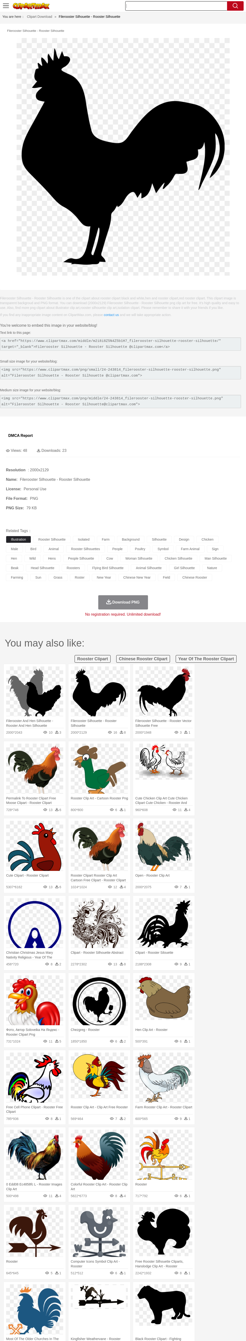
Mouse (205, 1297)
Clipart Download (39, 17)
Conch (72, 1290)
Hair (149, 1304)
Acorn (23, 1290)
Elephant (123, 1297)
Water (190, 1290)
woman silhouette (138, 558)
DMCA (214, 1331)
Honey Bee (157, 1297)
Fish (135, 1297)
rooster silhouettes (85, 549)
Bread (195, 1318)
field (166, 577)
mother (65, 1304)
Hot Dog (221, 1318)
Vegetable (136, 1318)
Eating (184, 1318)
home (140, 1304)
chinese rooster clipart (143, 658)
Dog (91, 1297)
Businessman (82, 1304)
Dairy (35, 1318)
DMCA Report (20, 436)
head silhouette (42, 568)
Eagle (111, 1297)
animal (54, 549)
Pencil (91, 1311)
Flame (102, 1290)
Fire (91, 1290)
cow (109, 558)
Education (104, 1311)
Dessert (47, 1318)
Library (162, 1311)
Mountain (177, 1290)
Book (50, 1311)
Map (134, 1311)
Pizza (173, 1318)
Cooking (207, 1318)
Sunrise (164, 1290)
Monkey (192, 1297)
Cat (61, 1297)
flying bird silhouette (108, 568)
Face (197, 1304)
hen (14, 558)
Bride (43, 1304)
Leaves (48, 1290)
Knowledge (148, 1311)
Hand (218, 1304)
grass (58, 577)
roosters (73, 568)
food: (9, 1318)
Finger (208, 1304)
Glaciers (114, 1290)
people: (11, 1304)
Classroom (63, 1311)
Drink (59, 1318)
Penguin (225, 1297)
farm (106, 539)
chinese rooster (194, 577)
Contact (200, 1331)
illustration (18, 539)
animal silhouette (149, 568)
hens (52, 558)
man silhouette (216, 558)
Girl (158, 1304)
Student (25, 1311)
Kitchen (150, 1318)
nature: (10, 1290)
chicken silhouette (178, 558)
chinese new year (137, 577)
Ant (22, 1297)
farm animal (190, 549)
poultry (140, 549)
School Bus (121, 1311)
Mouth (187, 1304)
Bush (200, 1290)
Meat (93, 1318)
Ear (108, 1304)
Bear (31, 1297)
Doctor (98, 1304)
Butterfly (50, 1297)
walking (128, 1304)
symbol (163, 549)
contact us (111, 315)
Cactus (60, 1290)
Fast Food (71, 1318)
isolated (83, 539)
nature (212, 568)
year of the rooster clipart (206, 658)
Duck (101, 1297)
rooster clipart (92, 658)
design (184, 539)
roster (80, 577)
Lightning (139, 1290)
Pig (214, 1297)
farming (17, 577)
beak (14, 568)
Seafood (121, 1318)
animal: (11, 1297)
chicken (207, 539)
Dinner (162, 1318)
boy (165, 1304)
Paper (187, 1311)
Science (175, 1311)
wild (32, 558)
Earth (83, 1290)
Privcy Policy (182, 1331)
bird (33, 549)
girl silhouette (184, 568)
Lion (181, 1297)
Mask (23, 1304)
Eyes (116, 1304)
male (14, 549)
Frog (144, 1297)
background (131, 539)
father (175, 1304)
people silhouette (81, 558)
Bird (39, 1297)
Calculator (225, 1311)
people (117, 549)
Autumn (35, 1290)
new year (104, 577)
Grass (126, 1290)
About (153, 1331)
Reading (78, 1311)
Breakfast (23, 1318)
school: (11, 1311)
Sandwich (106, 1318)
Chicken (72, 1297)
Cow (83, 1297)
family (54, 1304)
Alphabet (210, 1311)
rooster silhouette (52, 539)
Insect (171, 1297)
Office (197, 1311)
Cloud (211, 1290)
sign (215, 549)
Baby (33, 1304)
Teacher (38, 1311)
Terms (165, 1331)
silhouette (159, 539)
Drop (221, 1290)
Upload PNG (232, 1331)
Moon (152, 1290)
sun (38, 577)
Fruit (84, 1318)
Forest (231, 1290)
